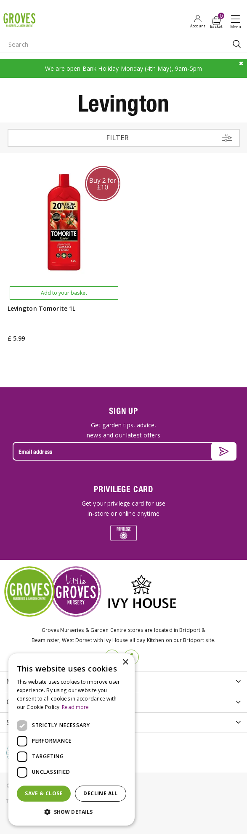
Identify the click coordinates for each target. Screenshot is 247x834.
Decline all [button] (100, 793)
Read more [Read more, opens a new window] (75, 707)
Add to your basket (64, 292)
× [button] (125, 662)
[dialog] (71, 739)
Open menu (237, 21)
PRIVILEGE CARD (123, 489)
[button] (71, 812)
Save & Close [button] (44, 793)
